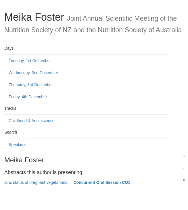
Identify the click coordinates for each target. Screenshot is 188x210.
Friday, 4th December (28, 97)
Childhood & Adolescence (32, 120)
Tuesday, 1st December (30, 60)
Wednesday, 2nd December (33, 72)
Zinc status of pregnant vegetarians (35, 182)
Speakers (17, 144)
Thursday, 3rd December (31, 84)
